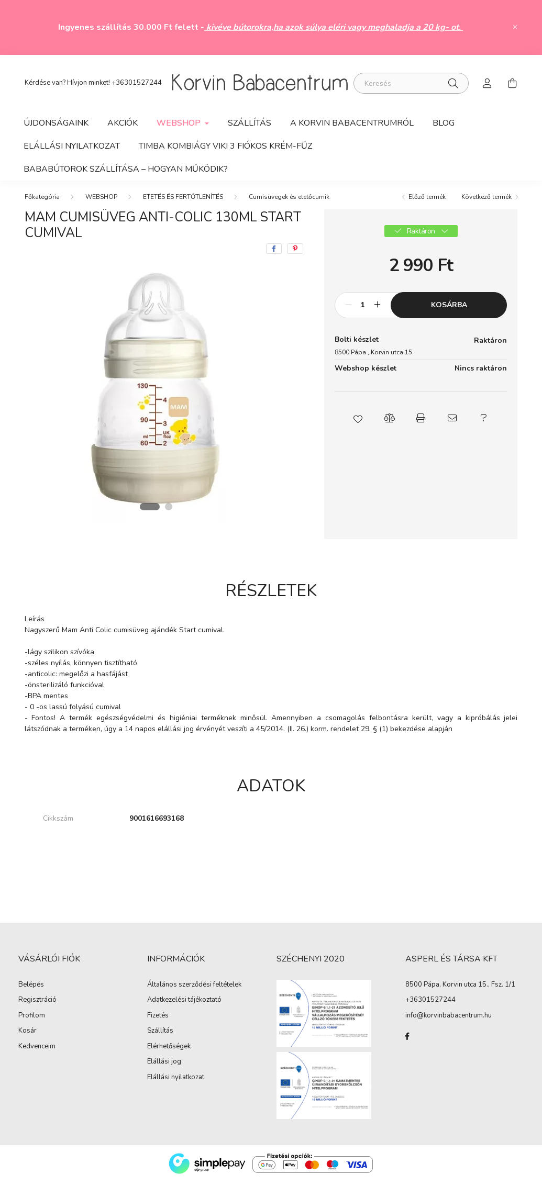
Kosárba (449, 309)
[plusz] (377, 309)
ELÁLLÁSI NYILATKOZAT (72, 146)
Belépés (31, 989)
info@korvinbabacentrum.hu (448, 1019)
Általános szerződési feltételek (194, 989)
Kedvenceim (37, 1051)
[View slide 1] (149, 510)
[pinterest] (295, 253)
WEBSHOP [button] (180, 123)
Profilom (31, 1020)
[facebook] (274, 253)
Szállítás (249, 123)
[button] (358, 422)
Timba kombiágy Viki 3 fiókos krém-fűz (225, 146)
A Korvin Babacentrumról (352, 123)
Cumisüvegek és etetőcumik (289, 201)
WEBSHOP (101, 201)
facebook (407, 1040)
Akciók (122, 123)
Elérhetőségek (169, 1051)
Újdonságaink (56, 123)
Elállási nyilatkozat (175, 1082)
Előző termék (427, 201)
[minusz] (348, 309)
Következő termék (486, 201)
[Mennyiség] (362, 309)
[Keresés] (411, 83)
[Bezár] (515, 27)
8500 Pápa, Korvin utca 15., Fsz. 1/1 (460, 988)
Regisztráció (37, 1004)
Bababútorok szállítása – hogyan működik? (126, 169)
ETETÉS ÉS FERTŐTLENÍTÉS (183, 201)
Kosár (27, 1035)
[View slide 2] (169, 510)
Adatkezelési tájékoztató (184, 1004)
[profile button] (487, 83)
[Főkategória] (42, 201)
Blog (444, 123)
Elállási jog (164, 1066)
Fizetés (158, 1020)
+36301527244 (137, 82)
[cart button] (512, 83)
